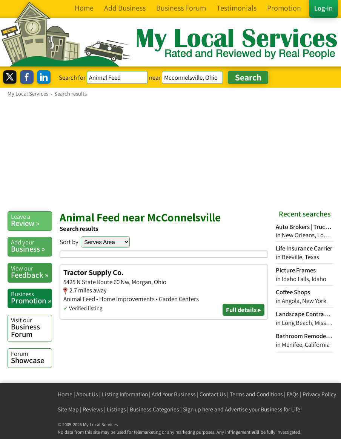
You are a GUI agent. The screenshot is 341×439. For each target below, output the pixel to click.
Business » (31, 246)
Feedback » (31, 272)
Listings (116, 409)
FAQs (293, 394)
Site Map (68, 409)
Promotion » (31, 298)
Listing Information (125, 394)
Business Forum (31, 328)
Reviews (93, 409)
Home (65, 394)
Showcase (31, 357)
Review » (31, 220)
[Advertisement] (170, 154)
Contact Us (213, 394)
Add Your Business (174, 394)
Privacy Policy (319, 394)
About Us (87, 394)
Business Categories (154, 409)
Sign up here (198, 409)
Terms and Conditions (256, 394)
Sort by (69, 242)
